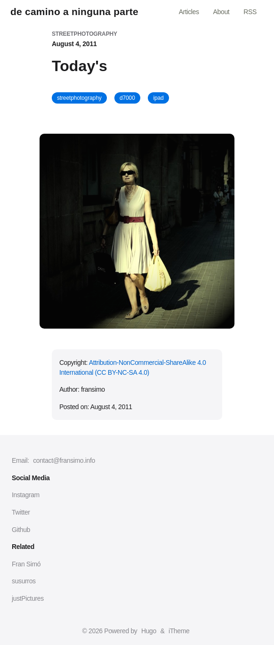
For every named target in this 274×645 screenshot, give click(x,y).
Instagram (26, 495)
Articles (189, 12)
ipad (158, 98)
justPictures (28, 598)
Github (21, 529)
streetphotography (79, 98)
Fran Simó (26, 564)
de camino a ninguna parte (74, 12)
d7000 (127, 98)
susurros (24, 581)
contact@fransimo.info (64, 460)
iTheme (179, 631)
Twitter (21, 512)
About (221, 12)
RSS (250, 12)
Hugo (148, 631)
